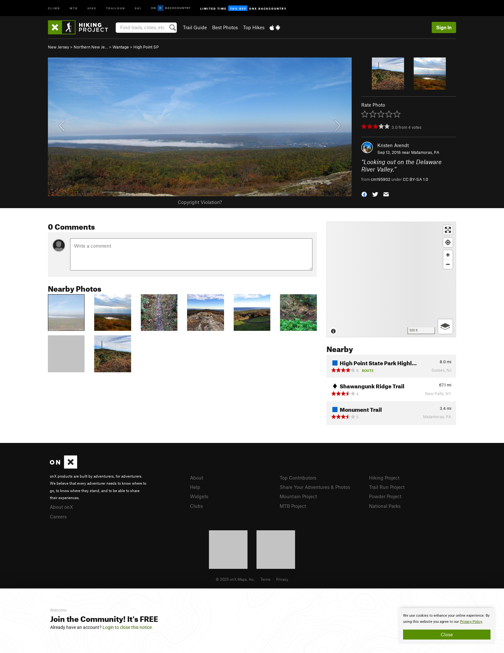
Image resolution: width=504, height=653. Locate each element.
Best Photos (225, 27)
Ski (138, 8)
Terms (265, 579)
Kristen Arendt (393, 145)
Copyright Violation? (200, 202)
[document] (447, 626)
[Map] (391, 279)
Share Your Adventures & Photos (315, 487)
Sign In (444, 27)
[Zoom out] (448, 264)
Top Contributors (298, 478)
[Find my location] (448, 242)
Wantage (121, 46)
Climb (54, 8)
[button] (364, 194)
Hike (91, 8)
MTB (74, 8)
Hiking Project (384, 478)
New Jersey (58, 46)
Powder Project (385, 496)
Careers (58, 516)
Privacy (282, 579)
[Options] (445, 326)
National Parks (385, 506)
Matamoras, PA (425, 152)
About (196, 478)
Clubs (196, 506)
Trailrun (115, 8)
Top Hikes (254, 27)
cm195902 (380, 179)
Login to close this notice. (128, 627)
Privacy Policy (471, 622)
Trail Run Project (387, 487)
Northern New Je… (91, 46)
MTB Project (293, 506)
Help (195, 487)
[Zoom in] (448, 255)
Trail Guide (195, 27)
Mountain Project (298, 496)
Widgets (199, 496)
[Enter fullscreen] (448, 229)
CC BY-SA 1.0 (415, 179)
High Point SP (146, 46)
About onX (61, 507)
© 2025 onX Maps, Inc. (235, 579)
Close (447, 634)
